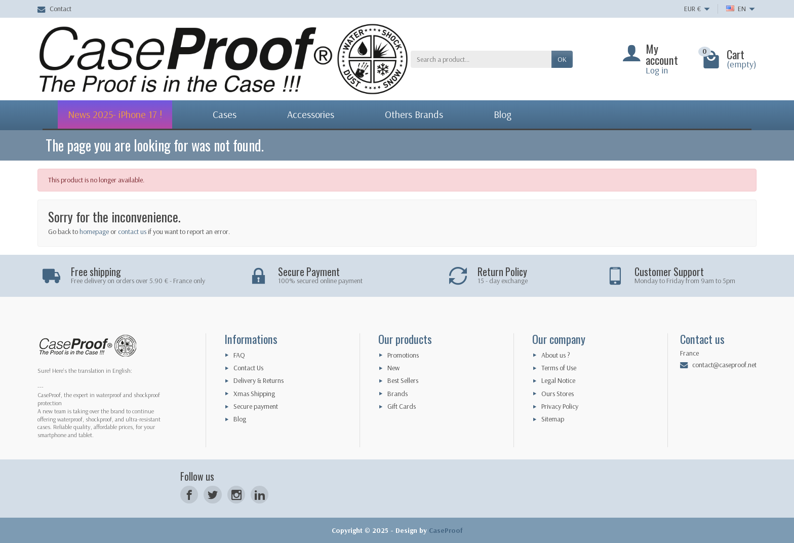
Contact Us (248, 367)
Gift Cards (401, 406)
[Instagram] (236, 494)
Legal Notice (558, 380)
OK (562, 59)
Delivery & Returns (258, 380)
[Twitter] (212, 494)
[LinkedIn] (259, 494)
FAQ (239, 355)
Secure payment (255, 406)
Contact (54, 8)
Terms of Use (558, 367)
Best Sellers (402, 380)
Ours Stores (557, 393)
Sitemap (552, 418)
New (393, 367)
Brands (397, 393)
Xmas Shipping (254, 393)
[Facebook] (189, 494)
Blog (239, 418)
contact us (132, 231)
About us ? (555, 355)
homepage (94, 231)
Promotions (403, 355)
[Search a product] (481, 59)
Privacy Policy (559, 406)
